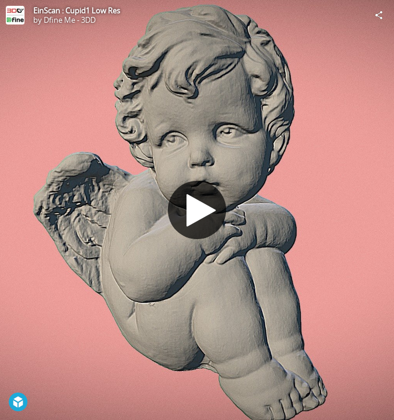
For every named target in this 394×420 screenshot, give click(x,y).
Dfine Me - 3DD (70, 20)
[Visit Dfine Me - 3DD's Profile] (15, 15)
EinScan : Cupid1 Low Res (76, 10)
